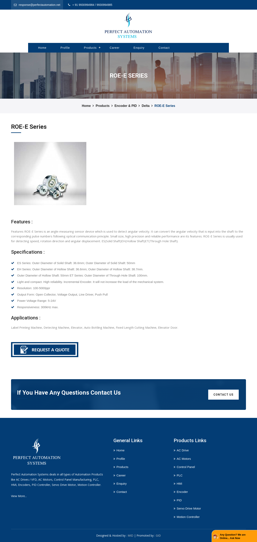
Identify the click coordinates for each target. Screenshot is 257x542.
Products (90, 47)
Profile (65, 47)
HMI (179, 483)
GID (158, 535)
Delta (146, 105)
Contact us (223, 394)
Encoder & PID (125, 105)
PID (179, 500)
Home (42, 47)
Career (114, 47)
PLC (180, 475)
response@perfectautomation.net (39, 4)
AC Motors (184, 458)
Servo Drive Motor (189, 508)
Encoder (182, 491)
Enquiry (139, 47)
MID (130, 535)
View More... (19, 496)
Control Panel (186, 467)
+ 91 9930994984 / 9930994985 (92, 4)
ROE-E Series (164, 105)
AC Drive (183, 450)
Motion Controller (188, 517)
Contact (164, 47)
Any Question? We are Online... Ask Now (233, 536)
